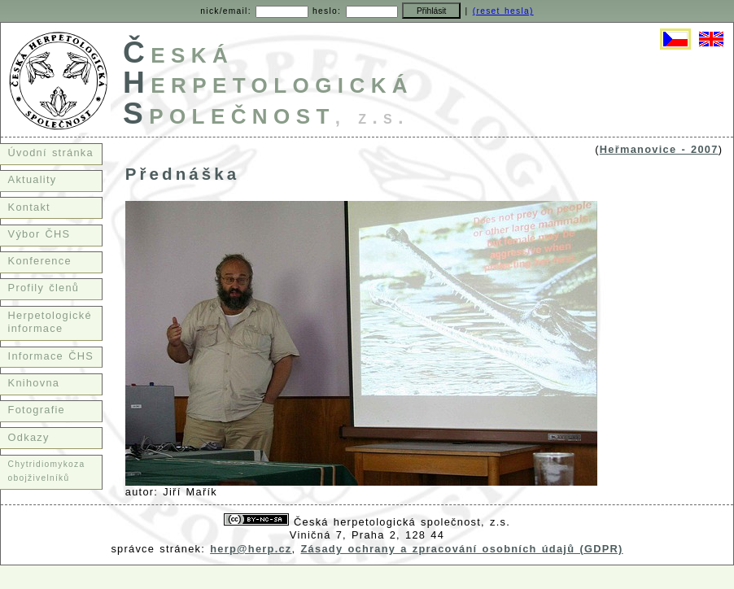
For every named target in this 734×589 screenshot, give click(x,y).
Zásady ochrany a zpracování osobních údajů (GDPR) (462, 549)
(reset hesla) (503, 11)
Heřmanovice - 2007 (659, 149)
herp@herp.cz (250, 549)
